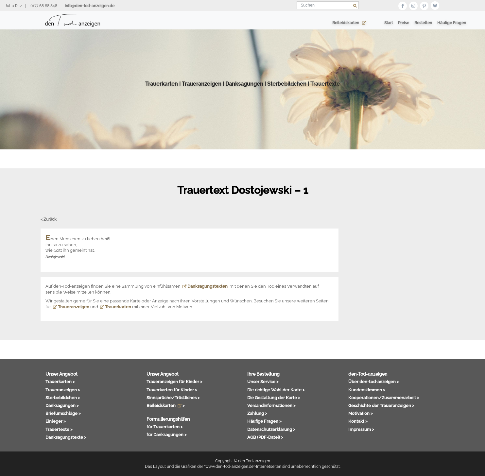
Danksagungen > (62, 405)
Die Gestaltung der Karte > (273, 397)
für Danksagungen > (167, 434)
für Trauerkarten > (165, 426)
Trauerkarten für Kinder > (172, 389)
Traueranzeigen (201, 88)
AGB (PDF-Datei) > (265, 437)
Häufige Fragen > (264, 421)
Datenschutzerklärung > (271, 429)
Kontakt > (358, 421)
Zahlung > (257, 413)
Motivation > (360, 413)
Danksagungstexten (205, 286)
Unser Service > (263, 381)
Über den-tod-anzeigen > (373, 381)
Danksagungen (244, 88)
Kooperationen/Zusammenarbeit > (383, 397)
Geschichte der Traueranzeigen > (381, 405)
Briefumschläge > (63, 413)
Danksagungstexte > (65, 437)
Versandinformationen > (271, 405)
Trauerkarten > (60, 381)
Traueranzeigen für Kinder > (174, 381)
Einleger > (55, 421)
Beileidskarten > (166, 405)
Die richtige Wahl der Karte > (276, 389)
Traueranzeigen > (62, 389)
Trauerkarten (161, 88)
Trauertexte (325, 88)
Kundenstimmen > (366, 389)
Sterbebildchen (286, 88)
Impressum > (361, 429)
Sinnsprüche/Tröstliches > (173, 397)
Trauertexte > (59, 429)
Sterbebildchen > (62, 397)
